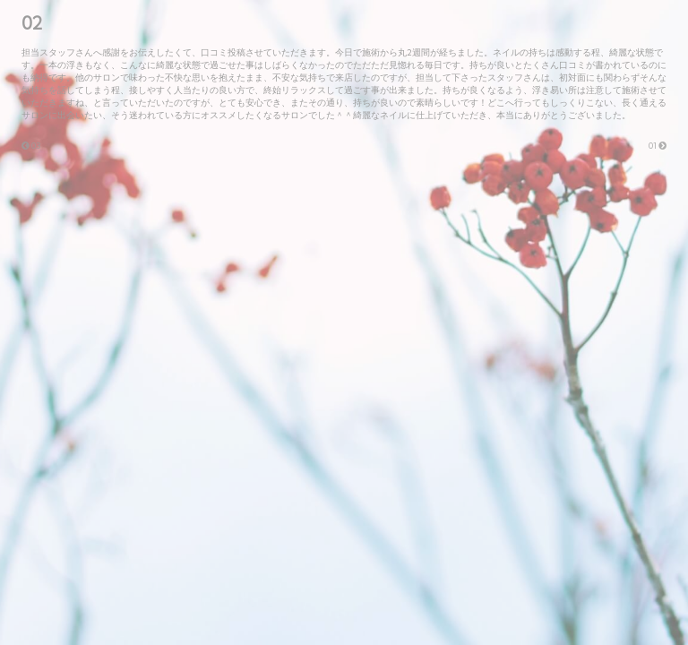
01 (657, 145)
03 (31, 145)
